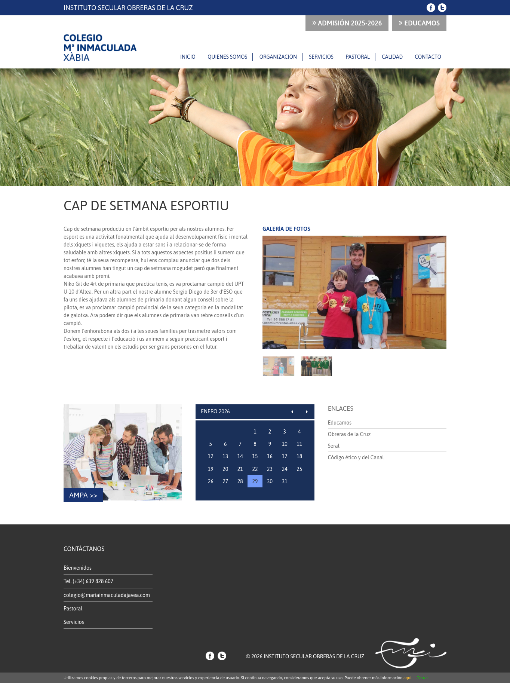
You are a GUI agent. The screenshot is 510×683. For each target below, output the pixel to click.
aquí (407, 678)
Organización (278, 57)
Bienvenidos (78, 568)
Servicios (321, 57)
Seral (334, 446)
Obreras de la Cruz (349, 434)
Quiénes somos (227, 57)
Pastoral (357, 57)
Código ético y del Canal (356, 457)
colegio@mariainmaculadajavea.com (107, 595)
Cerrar (422, 678)
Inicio (188, 57)
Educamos (419, 22)
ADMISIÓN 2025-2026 (347, 22)
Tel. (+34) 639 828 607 (88, 581)
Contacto (428, 57)
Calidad (392, 57)
